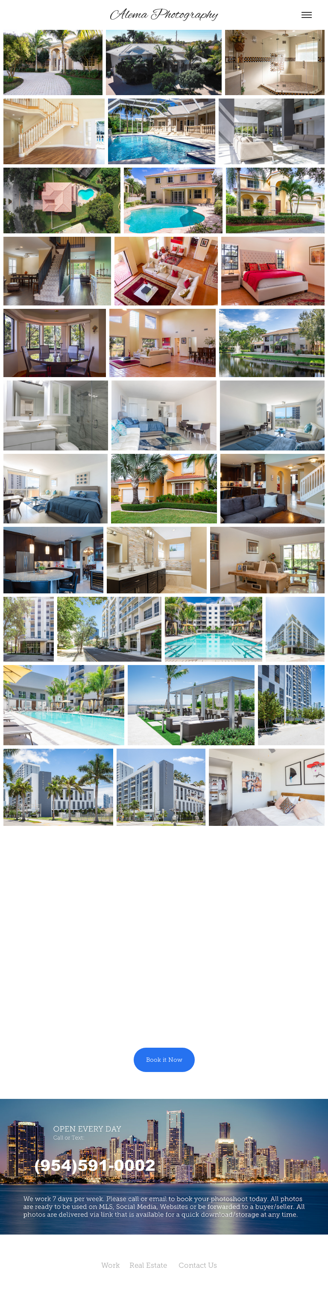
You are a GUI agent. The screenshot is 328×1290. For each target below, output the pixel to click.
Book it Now (164, 1060)
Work (115, 1265)
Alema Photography (164, 15)
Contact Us (203, 1265)
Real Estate (154, 1265)
